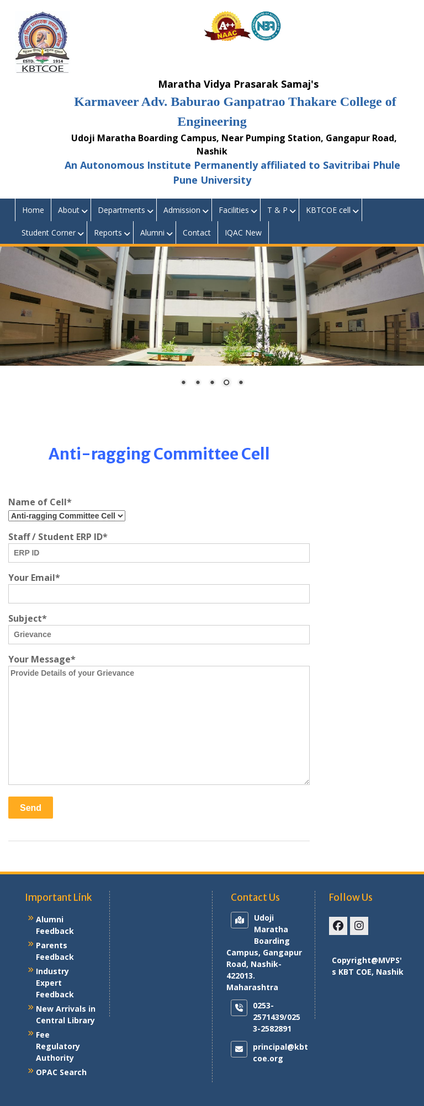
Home (33, 210)
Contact (197, 232)
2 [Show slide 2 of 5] (198, 383)
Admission (181, 210)
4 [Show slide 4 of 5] (226, 383)
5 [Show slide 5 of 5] (241, 383)
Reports (108, 232)
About (69, 210)
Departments (121, 210)
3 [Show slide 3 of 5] (212, 383)
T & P (277, 210)
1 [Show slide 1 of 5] (183, 383)
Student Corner (49, 232)
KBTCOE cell (328, 210)
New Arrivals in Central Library (66, 1014)
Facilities (234, 210)
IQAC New (243, 232)
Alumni (152, 232)
